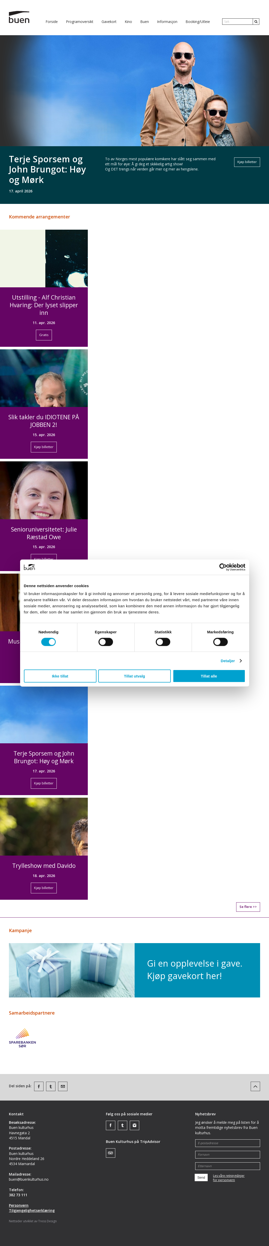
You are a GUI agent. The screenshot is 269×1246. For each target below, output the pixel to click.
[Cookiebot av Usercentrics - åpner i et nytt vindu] (223, 567)
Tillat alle (209, 676)
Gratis (44, 334)
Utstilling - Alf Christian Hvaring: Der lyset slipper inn (44, 305)
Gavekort (109, 21)
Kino (128, 21)
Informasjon (167, 21)
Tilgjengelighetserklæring (32, 1210)
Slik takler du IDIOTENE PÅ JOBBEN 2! (43, 421)
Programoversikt (79, 21)
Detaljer (228, 660)
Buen (144, 21)
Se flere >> (248, 906)
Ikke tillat (60, 676)
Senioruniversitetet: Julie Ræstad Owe (44, 533)
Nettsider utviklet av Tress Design (33, 1221)
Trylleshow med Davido (44, 865)
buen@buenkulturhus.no (29, 1179)
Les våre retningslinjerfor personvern (229, 1178)
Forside (52, 21)
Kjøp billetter (247, 161)
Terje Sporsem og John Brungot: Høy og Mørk (47, 169)
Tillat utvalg (134, 676)
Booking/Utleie (198, 21)
